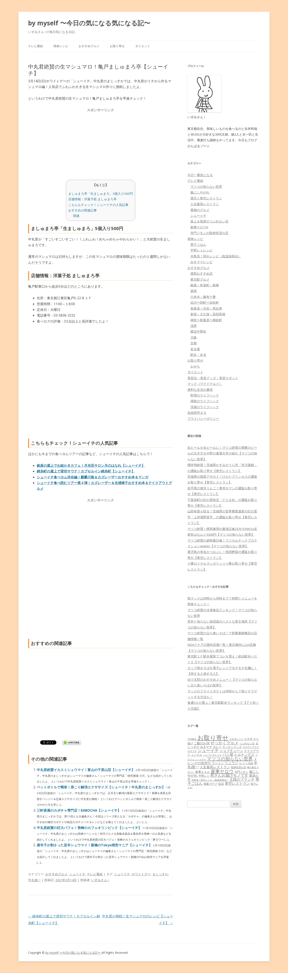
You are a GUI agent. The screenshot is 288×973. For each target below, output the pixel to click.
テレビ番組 (35, 46)
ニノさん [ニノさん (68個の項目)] (196, 755)
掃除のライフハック (204, 401)
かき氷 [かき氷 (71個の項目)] (248, 739)
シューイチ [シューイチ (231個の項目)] (208, 750)
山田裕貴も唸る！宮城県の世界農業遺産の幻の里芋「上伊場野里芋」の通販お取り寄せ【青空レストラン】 (222, 517)
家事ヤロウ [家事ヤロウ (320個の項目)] (222, 771)
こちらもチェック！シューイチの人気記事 (98, 205)
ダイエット (142, 46)
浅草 (193, 326)
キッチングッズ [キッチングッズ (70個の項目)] (232, 747)
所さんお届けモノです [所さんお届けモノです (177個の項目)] (229, 775)
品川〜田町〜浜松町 (204, 302)
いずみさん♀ (100, 880)
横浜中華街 (198, 331)
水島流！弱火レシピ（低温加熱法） (215, 256)
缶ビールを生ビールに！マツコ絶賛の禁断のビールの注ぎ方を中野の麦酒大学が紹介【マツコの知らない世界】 (222, 453)
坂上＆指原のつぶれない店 (209, 221)
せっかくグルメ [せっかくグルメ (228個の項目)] (224, 743)
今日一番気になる (200, 175)
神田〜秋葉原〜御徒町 (206, 320)
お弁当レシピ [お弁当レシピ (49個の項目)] (236, 739)
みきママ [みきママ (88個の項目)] (206, 747)
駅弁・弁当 (198, 355)
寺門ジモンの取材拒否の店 (209, 233)
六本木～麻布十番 (203, 297)
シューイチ (77, 874)
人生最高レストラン (204, 204)
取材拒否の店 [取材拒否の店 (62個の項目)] (238, 767)
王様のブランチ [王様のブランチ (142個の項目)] (242, 779)
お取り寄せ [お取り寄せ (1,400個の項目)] (213, 737)
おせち (195, 366)
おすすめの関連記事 (82, 210)
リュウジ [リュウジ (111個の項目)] (231, 763)
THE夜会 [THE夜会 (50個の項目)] (192, 739)
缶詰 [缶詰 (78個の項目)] (221, 784)
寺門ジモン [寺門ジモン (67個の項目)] (241, 772)
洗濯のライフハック (204, 407)
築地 (193, 291)
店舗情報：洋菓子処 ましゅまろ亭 (92, 199)
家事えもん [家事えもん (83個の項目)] (202, 772)
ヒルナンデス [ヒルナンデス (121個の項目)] (244, 754)
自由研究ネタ (196, 412)
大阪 (193, 337)
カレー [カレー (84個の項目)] (217, 747)
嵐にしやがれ (199, 192)
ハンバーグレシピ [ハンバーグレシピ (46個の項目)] (212, 754)
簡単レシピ (60, 46)
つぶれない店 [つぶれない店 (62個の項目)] (247, 743)
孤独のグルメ (199, 210)
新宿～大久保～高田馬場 (207, 314)
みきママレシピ (201, 262)
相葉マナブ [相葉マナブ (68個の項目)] (210, 784)
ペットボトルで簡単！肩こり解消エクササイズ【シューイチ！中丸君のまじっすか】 (101, 787)
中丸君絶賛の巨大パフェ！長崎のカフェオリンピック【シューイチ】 (89, 827)
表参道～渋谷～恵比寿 (206, 308)
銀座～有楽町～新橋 (204, 285)
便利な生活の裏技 (200, 389)
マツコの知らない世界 (206, 186)
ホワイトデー (141, 874)
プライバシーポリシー (203, 418)
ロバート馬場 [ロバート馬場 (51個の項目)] (246, 763)
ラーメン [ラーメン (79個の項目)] (218, 763)
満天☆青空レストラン (206, 198)
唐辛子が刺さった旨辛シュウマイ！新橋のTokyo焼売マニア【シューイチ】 (95, 845)
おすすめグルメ (89, 46)
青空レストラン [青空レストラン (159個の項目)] (237, 783)
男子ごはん (198, 244)
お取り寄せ (117, 46)
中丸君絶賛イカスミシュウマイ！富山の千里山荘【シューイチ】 (86, 769)
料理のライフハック (204, 395)
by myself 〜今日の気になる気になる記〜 (89, 23)
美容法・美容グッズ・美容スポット (212, 378)
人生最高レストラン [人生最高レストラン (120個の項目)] (215, 767)
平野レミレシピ (201, 250)
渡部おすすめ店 (201, 273)
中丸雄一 (34, 880)
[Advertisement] (100, 142)
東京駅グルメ (199, 279)
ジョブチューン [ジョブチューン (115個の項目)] (231, 750)
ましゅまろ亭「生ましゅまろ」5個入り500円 (100, 193)
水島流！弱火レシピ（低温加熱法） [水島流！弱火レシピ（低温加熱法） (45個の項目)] (210, 779)
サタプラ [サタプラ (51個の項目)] (192, 751)
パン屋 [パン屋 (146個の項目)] (227, 754)
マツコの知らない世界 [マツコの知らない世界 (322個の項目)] (230, 758)
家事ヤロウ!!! (199, 227)
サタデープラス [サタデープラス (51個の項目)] (251, 747)
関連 (76, 216)
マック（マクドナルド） (204, 384)
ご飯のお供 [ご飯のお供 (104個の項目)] (202, 743)
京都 (193, 343)
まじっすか (160, 874)
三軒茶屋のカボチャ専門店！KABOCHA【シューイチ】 (79, 810)
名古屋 (195, 349)
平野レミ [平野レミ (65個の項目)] (203, 776)
